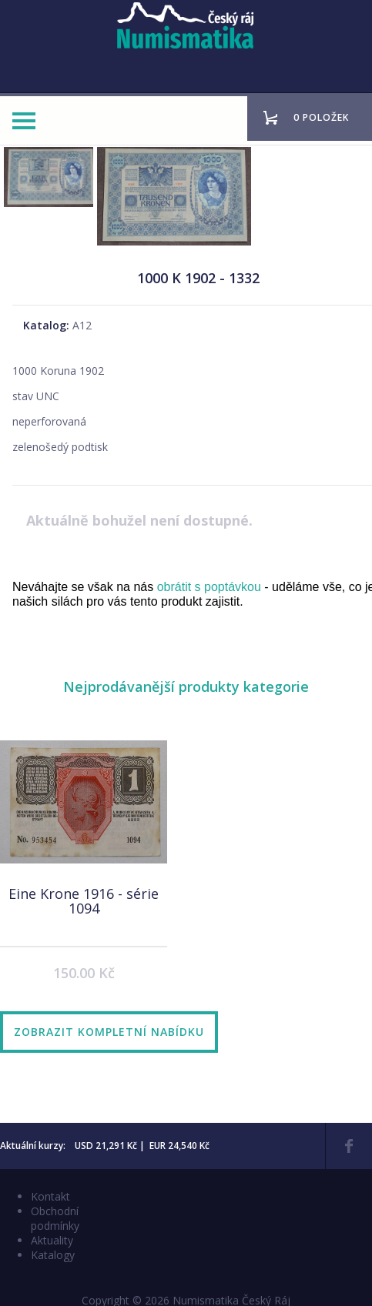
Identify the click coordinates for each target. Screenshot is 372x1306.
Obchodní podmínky (55, 1218)
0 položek (321, 117)
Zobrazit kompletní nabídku (109, 1031)
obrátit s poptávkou (209, 586)
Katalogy (53, 1255)
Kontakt (50, 1196)
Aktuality (52, 1240)
